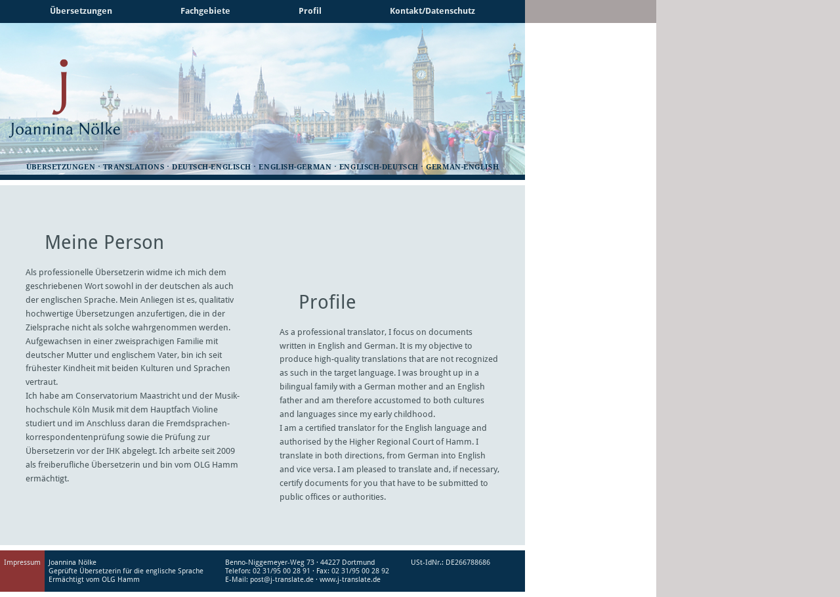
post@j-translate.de (282, 579)
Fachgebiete (205, 11)
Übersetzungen (81, 11)
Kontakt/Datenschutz (432, 11)
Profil (310, 11)
